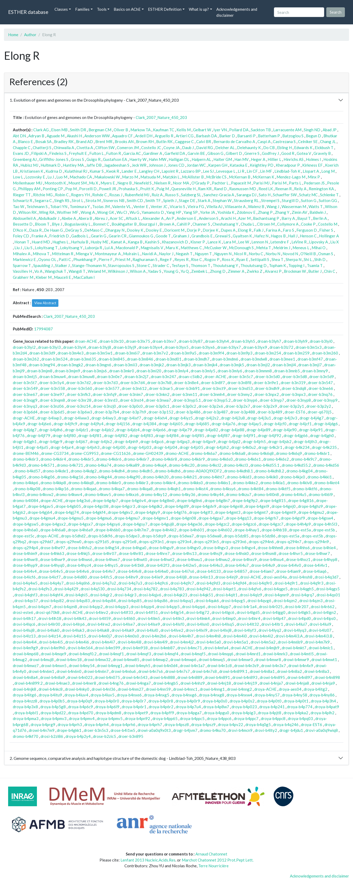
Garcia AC (132, 153)
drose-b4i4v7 (103, 571)
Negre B (124, 183)
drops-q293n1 (151, 541)
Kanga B (135, 241)
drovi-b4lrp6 (74, 624)
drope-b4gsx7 (80, 524)
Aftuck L (133, 218)
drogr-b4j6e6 (39, 423)
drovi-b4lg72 (197, 612)
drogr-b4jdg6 (326, 423)
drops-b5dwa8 (209, 535)
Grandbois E (202, 235)
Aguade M (55, 135)
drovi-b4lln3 (173, 618)
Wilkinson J (118, 271)
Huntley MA (73, 165)
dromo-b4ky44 (211, 494)
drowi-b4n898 (327, 677)
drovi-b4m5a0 (208, 642)
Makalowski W (107, 177)
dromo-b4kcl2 (209, 465)
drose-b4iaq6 (315, 571)
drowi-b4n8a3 (316, 671)
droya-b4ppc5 (192, 718)
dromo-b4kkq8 (81, 482)
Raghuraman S (145, 259)
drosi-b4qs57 (26, 600)
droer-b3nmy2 (239, 394)
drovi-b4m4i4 (25, 642)
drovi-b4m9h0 (52, 647)
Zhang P (265, 212)
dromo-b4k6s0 (220, 459)
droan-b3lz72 (281, 347)
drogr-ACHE (24, 418)
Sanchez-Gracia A (218, 194)
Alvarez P (273, 271)
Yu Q (185, 271)
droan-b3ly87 (191, 341)
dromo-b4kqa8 (140, 488)
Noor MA (181, 183)
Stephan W (222, 200)
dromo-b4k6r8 (164, 459)
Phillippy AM (29, 188)
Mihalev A (21, 253)
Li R (241, 171)
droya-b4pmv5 (110, 718)
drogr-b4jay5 (249, 423)
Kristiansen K (31, 171)
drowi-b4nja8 (297, 683)
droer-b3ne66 (320, 388)
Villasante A (235, 206)
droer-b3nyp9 (325, 400)
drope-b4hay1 (246, 529)
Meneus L (301, 247)
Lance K (214, 241)
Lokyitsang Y (71, 247)
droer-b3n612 (134, 388)
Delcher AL (225, 147)
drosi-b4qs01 (328, 594)
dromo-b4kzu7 (238, 494)
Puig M (162, 188)
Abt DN (19, 135)
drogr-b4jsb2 (279, 441)
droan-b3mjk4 (205, 364)
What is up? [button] (199, 9)
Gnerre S (252, 153)
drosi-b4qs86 (156, 600)
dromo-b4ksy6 (223, 488)
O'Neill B (308, 253)
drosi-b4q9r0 (260, 583)
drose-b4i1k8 (132, 565)
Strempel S (270, 200)
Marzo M (130, 177)
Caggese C (184, 141)
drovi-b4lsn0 (198, 624)
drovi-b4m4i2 (261, 636)
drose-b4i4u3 (211, 565)
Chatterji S (42, 147)
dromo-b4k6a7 (204, 453)
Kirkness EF (312, 165)
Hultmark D (50, 165)
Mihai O (319, 247)
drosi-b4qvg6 (259, 600)
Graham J (181, 235)
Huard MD (41, 241)
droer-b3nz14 (78, 406)
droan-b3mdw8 (254, 359)
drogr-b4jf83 (141, 435)
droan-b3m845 (111, 359)
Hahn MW (157, 159)
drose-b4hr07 (104, 553)
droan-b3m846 (140, 359)
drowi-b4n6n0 (69, 671)
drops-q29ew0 (68, 541)
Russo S (172, 194)
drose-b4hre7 (158, 553)
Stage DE (187, 200)
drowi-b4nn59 (158, 689)
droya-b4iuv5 (102, 695)
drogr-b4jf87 (218, 435)
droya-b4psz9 (203, 724)
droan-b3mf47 (310, 359)
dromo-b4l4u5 (293, 494)
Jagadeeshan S (116, 165)
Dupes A (228, 230)
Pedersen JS (314, 183)
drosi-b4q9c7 (182, 583)
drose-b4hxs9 (244, 559)
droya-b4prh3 (70, 724)
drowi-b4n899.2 (28, 683)
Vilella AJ (214, 206)
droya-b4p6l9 (107, 706)
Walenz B (256, 206)
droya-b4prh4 (96, 724)
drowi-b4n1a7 (192, 665)
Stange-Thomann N (89, 265)
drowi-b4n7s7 (177, 671)
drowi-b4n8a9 (52, 677)
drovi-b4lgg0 (273, 612)
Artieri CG (185, 135)
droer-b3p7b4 (107, 412)
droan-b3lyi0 (321, 341)
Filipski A (39, 153)
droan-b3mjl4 (284, 364)
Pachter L (220, 183)
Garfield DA (174, 153)
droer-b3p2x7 (237, 406)
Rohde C (99, 194)
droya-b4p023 (244, 706)
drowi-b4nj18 (219, 683)
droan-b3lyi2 (24, 347)
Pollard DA (239, 129)
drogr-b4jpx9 (204, 441)
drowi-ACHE (242, 647)
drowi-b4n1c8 (219, 665)
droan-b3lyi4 (74, 347)
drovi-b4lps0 (324, 618)
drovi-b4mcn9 (240, 730)
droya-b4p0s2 (242, 701)
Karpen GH (217, 165)
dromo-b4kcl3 (236, 465)
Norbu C (256, 253)
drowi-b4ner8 (84, 683)
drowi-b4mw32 (97, 659)
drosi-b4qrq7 (302, 594)
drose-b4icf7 (49, 577)
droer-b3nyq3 (25, 406)
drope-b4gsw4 (320, 518)
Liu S (28, 247)
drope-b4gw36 (189, 524)
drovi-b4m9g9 (25, 647)
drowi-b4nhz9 (192, 683)
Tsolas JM (101, 206)
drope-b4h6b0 (107, 529)
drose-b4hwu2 (217, 559)
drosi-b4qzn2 (285, 600)
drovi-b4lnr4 (249, 618)
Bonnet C (101, 224)
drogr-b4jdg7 (25, 429)
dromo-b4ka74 (98, 465)
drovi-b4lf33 (122, 612)
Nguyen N (222, 253)
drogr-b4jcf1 (300, 423)
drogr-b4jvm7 (185, 730)
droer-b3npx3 (293, 394)
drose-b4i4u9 (263, 565)
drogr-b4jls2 (101, 441)
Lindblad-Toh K (287, 171)
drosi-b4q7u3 (130, 583)
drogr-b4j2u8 (233, 418)
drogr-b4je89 (259, 429)
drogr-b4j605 (171, 423)
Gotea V (304, 153)
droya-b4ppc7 (246, 718)
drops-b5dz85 (236, 535)
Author (30, 34)
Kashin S (152, 241)
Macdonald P (126, 247)
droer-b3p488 (242, 412)
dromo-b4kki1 (319, 477)
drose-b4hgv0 (188, 547)
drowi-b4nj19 (245, 683)
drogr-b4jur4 (62, 447)
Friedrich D (59, 235)
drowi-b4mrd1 (248, 653)
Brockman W (295, 271)
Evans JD (21, 153)
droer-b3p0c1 (157, 406)
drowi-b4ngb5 (165, 683)
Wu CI (122, 212)
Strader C (161, 265)
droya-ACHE (265, 689)
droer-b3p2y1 (291, 406)
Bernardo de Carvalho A (234, 141)
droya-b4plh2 (322, 712)
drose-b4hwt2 (162, 559)
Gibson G (215, 153)
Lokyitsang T (46, 247)
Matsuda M (150, 177)
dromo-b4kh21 (184, 477)
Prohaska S (128, 188)
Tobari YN (58, 206)
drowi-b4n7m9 (41, 730)
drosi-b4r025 (271, 606)
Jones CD (176, 165)
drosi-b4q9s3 (40, 588)
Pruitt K (147, 188)
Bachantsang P (266, 218)
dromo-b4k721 (70, 465)
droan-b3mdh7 (196, 359)
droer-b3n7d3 (105, 382)
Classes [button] (61, 9)
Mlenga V (84, 253)
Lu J (50, 177)
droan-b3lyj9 (124, 347)
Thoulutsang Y (225, 265)
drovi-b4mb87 (162, 647)
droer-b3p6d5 (52, 412)
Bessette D (22, 224)
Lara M (229, 241)
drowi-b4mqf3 (138, 653)
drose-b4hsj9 (210, 553)
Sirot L (77, 200)
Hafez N (261, 235)
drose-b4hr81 (131, 553)
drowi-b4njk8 (24, 689)
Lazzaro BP (191, 171)
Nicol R (240, 253)
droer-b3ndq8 (294, 388)
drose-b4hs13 (184, 553)
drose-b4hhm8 (270, 547)
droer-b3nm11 (184, 394)
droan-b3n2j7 (136, 376)
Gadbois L (80, 235)
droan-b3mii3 (125, 364)
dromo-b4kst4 (195, 488)
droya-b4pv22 (230, 724)
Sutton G (308, 200)
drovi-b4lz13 (24, 636)
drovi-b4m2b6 (153, 636)
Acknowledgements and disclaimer (236, 12)
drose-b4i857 (235, 571)
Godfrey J (270, 153)
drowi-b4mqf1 (111, 653)
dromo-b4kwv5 (98, 494)
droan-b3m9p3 (239, 353)
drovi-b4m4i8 (129, 642)
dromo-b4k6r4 (53, 459)
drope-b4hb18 (274, 529)
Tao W (18, 206)
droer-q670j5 (320, 412)
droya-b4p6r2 (161, 706)
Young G (171, 271)
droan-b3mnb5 (287, 370)
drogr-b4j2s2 (207, 418)
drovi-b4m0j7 (100, 636)
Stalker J (62, 265)
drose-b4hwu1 (189, 559)
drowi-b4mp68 (25, 653)
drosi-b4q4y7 (52, 583)
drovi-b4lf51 (146, 612)
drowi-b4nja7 (271, 683)
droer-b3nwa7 (158, 400)
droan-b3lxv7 (164, 341)
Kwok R (112, 171)
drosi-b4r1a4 (245, 606)
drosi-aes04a (275, 577)
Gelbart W (202, 129)
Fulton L (96, 153)
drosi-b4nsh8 (300, 577)
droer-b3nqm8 (52, 400)
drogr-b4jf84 (167, 435)
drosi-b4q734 (119, 588)
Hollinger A (329, 235)
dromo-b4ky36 (182, 494)
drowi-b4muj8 (41, 659)
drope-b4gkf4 (93, 512)
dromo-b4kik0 (266, 477)
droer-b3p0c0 (130, 406)
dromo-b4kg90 (127, 477)
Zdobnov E (246, 212)
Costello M (327, 224)
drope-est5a (300, 529)
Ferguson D (306, 230)
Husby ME (99, 241)
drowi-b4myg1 (110, 665)
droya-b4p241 (272, 706)
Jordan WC (196, 165)
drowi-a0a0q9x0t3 (154, 730)
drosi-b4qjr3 (125, 594)
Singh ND (312, 129)
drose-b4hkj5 (78, 553)
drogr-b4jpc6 (152, 441)
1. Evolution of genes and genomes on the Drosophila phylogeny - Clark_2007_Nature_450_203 (94, 99)
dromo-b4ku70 (213, 730)
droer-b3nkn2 (157, 394)
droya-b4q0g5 (258, 724)
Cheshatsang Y (225, 224)
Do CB (269, 147)
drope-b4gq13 (238, 518)
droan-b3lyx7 (229, 347)
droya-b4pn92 (137, 718)
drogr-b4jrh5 (254, 441)
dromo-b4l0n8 (266, 494)
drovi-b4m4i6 (77, 642)
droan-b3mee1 (282, 359)
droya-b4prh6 (123, 724)
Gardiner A (152, 153)
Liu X (334, 241)
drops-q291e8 (123, 541)
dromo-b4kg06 (42, 477)
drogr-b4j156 (118, 423)
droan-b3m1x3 (309, 347)
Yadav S (154, 271)
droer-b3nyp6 (245, 400)
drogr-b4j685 (197, 423)
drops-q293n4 (178, 541)
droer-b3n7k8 (159, 382)
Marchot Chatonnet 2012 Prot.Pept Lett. (217, 860)
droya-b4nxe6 (129, 695)
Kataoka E (238, 165)
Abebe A (69, 218)
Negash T (184, 253)
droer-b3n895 (130, 736)
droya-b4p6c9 (80, 706)
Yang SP (191, 212)
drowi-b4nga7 (138, 683)
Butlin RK (164, 141)
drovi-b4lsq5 (223, 624)
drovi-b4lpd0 (299, 618)
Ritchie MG (43, 194)
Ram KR (205, 188)
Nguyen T (203, 253)
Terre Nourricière (213, 865)
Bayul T (304, 218)
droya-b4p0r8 (160, 701)
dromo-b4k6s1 (248, 459)
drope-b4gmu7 (127, 518)
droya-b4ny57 (267, 695)
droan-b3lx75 (138, 341)
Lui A (108, 247)
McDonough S (241, 247)
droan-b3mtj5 (25, 376)
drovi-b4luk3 (73, 630)
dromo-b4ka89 (127, 465)
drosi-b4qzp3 (116, 606)
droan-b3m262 (26, 359)
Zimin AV (299, 212)
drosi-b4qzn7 (39, 606)
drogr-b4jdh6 (51, 429)
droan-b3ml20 (148, 370)
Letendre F (279, 241)
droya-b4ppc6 (219, 718)
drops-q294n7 (288, 541)
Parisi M (279, 183)
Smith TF (153, 200)
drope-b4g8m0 (161, 500)
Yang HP (173, 212)
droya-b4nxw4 (239, 695)
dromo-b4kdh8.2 (269, 470)
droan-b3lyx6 (203, 347)
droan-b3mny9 (315, 370)
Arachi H (228, 218)
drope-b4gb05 (68, 506)
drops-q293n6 (233, 541)
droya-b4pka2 (296, 712)
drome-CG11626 (116, 453)
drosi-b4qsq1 (181, 600)
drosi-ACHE (250, 577)
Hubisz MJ (29, 165)
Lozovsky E (35, 177)
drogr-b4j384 (144, 423)
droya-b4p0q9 (79, 701)
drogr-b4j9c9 (65, 423)
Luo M (61, 177)
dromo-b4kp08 (27, 488)
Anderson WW (97, 135)
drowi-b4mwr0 (240, 659)
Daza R (35, 230)
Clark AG (41, 129)
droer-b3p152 (160, 412)
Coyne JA (171, 147)
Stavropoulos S (121, 265)
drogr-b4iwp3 (49, 418)
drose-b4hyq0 (52, 565)
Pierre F (105, 259)
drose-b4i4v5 (51, 571)
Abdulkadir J (48, 218)
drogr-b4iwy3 (103, 418)
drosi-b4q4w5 (25, 583)
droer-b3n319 (293, 382)
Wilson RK (27, 212)
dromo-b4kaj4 (154, 465)
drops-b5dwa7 (181, 535)
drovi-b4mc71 (189, 647)
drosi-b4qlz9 (251, 594)
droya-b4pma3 (25, 718)
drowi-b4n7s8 (204, 671)
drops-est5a (288, 535)
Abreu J (101, 218)
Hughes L (60, 241)
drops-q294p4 (25, 547)
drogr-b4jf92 (269, 435)
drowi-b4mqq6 (220, 653)
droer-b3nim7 (131, 394)
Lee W (243, 241)
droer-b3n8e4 (186, 382)
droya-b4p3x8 (25, 706)
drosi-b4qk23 (175, 594)
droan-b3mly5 (203, 370)
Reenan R (283, 188)
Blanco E (25, 141)
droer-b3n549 (25, 388)
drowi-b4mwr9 (296, 659)
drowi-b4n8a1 (262, 671)
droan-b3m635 (83, 359)
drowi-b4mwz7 (26, 665)
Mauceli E (62, 277)
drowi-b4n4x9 (300, 665)
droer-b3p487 (215, 412)
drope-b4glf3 (201, 512)
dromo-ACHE (177, 453)
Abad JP (330, 129)
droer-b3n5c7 (241, 376)
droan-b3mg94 (42, 364)
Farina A (273, 230)
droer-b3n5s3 (96, 730)
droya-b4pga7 (189, 712)
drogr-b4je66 (154, 429)
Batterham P (269, 135)
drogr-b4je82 (206, 429)
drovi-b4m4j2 (182, 642)
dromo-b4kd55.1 (264, 465)
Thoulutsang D (253, 265)
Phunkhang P (84, 259)
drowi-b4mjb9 (267, 647)
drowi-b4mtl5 (302, 653)
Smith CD (135, 200)
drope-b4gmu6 (99, 518)
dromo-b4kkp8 (53, 482)
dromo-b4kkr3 (135, 482)
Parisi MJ (261, 183)
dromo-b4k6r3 (25, 459)
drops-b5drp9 (154, 535)
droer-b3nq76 (320, 394)
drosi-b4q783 (172, 588)
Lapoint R (170, 171)
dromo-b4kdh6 (168, 470)
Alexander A (153, 218)
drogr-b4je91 (311, 429)
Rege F (166, 259)
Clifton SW (104, 147)
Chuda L (248, 224)
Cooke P (308, 224)
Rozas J (115, 194)
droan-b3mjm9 (67, 370)
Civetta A (84, 147)
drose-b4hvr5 (291, 553)
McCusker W (215, 247)
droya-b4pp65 (165, 718)
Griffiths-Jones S (53, 159)
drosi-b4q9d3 (208, 583)
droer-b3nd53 (240, 388)
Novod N (290, 253)
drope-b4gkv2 (120, 512)
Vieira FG (195, 206)
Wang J (273, 206)
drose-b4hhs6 (297, 547)
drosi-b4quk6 (207, 600)
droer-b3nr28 (79, 400)
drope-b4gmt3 (227, 512)
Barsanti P (246, 135)
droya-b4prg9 (43, 724)
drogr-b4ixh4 (155, 418)
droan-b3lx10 (112, 341)
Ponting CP (53, 188)
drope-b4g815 (273, 500)
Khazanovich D (175, 241)
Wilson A (138, 271)
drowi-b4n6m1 (41, 671)
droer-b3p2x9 (264, 406)
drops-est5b (312, 535)
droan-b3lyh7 (269, 341)
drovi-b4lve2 (172, 630)
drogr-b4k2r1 (270, 447)
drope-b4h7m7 (136, 529)
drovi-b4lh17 (24, 618)
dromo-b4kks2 (245, 482)
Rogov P (211, 259)
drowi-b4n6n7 (96, 671)
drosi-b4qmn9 (276, 594)
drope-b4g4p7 (105, 500)
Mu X (93, 183)
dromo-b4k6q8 (261, 453)
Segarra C (43, 200)
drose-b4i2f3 (157, 565)
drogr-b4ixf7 (129, 418)
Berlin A (320, 218)
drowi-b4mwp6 (183, 659)
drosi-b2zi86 (52, 736)
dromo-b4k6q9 (289, 453)
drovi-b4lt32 (247, 624)
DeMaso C (93, 230)
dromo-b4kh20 (156, 477)
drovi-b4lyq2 (269, 630)
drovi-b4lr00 (49, 624)
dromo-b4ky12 (154, 494)
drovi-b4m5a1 (235, 642)
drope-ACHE (52, 500)
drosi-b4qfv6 (249, 588)
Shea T (277, 259)
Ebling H (284, 147)
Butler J (315, 271)
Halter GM (222, 159)
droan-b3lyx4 (150, 347)
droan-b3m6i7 (127, 353)
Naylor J (166, 253)
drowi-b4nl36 (103, 689)
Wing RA (46, 212)
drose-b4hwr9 (52, 559)
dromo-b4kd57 (27, 470)
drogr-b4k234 (297, 447)
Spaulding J (43, 265)
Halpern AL (201, 159)
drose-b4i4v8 (129, 571)
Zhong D (217, 271)
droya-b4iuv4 (76, 695)
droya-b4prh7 (150, 724)
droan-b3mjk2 (152, 364)
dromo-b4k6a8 (232, 453)
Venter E (140, 206)
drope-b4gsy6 (107, 524)
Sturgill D (290, 200)
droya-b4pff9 (162, 712)
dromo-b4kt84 (250, 488)
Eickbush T (324, 147)
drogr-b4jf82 (115, 435)
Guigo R (93, 159)
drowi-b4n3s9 (246, 665)
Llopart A (311, 171)
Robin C (62, 194)
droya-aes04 (290, 689)
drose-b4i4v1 (315, 565)
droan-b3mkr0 (121, 370)
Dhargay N (114, 230)
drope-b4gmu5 (71, 518)
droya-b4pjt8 (269, 712)
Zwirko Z (254, 271)
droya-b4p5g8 (53, 706)
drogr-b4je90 (285, 429)
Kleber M (44, 277)
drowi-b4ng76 (111, 683)
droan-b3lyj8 (99, 347)
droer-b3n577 (107, 388)
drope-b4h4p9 (298, 524)
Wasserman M (294, 206)
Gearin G (98, 235)
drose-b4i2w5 (184, 565)
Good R (287, 153)
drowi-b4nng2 (239, 689)
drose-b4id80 (75, 577)
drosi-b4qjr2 (101, 594)
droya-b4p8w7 (216, 706)
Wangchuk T (55, 271)
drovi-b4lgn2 (324, 612)
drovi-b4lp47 (274, 618)
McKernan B (239, 177)
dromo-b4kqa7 (112, 488)
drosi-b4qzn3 (311, 600)
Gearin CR (117, 235)
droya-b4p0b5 (52, 701)
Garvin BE (196, 153)
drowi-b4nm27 (131, 689)
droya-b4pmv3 (54, 718)
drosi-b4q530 (93, 588)
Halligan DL (179, 159)
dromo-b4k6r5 (81, 459)
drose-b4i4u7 (237, 565)
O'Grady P (200, 183)
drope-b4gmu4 (42, 518)
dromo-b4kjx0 (292, 477)
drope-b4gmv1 (155, 518)
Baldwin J (318, 212)
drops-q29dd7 (41, 541)
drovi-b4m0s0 (126, 636)
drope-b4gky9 (147, 512)
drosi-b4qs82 (52, 600)
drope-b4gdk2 (149, 506)
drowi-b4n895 (272, 677)
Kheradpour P (288, 165)
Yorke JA (207, 212)
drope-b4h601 (191, 529)
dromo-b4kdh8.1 (238, 470)
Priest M (122, 259)
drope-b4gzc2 (217, 524)
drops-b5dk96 (100, 535)
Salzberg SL (191, 194)
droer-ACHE (215, 376)
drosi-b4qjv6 (150, 594)
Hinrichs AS (294, 159)
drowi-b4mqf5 (193, 653)
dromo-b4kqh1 (168, 488)
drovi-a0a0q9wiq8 (321, 730)
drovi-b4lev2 (96, 612)
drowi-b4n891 (217, 677)
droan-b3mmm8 (258, 370)
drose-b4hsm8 (263, 553)
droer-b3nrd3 (106, 400)
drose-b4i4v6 (77, 571)
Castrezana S (284, 141)
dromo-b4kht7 (211, 477)
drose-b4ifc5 (100, 577)
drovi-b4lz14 (49, 636)
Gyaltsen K (242, 235)
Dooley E (154, 230)
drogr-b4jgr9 (50, 441)
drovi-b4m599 (107, 647)
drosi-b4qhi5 (76, 594)
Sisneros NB (113, 200)
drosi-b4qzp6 (193, 606)
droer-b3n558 (52, 388)
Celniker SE (308, 141)
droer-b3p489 (269, 412)
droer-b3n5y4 (51, 382)
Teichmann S (37, 206)
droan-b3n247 (163, 376)
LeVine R (299, 241)
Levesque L (225, 171)
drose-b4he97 (52, 547)
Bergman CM (100, 129)
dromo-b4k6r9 (192, 459)
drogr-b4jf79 (38, 435)
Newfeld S (143, 183)
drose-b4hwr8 (25, 559)
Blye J (57, 224)
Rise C (196, 259)
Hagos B (278, 235)
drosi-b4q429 (66, 588)
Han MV (241, 159)
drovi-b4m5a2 (263, 642)
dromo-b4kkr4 (163, 482)
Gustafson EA (115, 159)
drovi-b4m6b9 (290, 642)
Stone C (143, 265)
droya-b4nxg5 (156, 695)
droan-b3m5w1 (99, 353)
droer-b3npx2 (267, 394)
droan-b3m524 (54, 359)
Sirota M (93, 200)
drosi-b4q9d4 (234, 583)
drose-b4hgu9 (161, 547)
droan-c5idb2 (190, 376)
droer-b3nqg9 (25, 400)
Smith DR (78, 129)
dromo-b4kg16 (70, 477)
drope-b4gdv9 (203, 506)
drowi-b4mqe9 (53, 653)
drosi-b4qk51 (201, 594)
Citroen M (266, 224)
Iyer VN (220, 129)
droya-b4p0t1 (296, 701)
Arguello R (164, 135)
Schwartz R (22, 200)
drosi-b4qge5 (276, 588)
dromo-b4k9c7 (304, 459)
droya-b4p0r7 (134, 701)
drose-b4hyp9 (25, 565)
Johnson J (157, 165)
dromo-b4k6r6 (109, 459)
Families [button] (82, 9)
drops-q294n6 (261, 541)
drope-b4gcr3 (123, 506)
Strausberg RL (246, 200)
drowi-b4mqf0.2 (83, 653)
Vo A (38, 271)
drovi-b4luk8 (98, 630)
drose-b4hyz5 (105, 565)
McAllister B (193, 177)
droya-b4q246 (286, 724)
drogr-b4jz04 (165, 447)
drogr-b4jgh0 (322, 435)
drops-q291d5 (96, 541)
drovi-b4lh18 (49, 618)
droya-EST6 (311, 724)
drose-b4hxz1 (298, 559)
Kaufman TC (163, 129)
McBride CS (216, 177)
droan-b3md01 (168, 359)
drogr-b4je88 (232, 429)
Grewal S (222, 235)
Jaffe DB (94, 165)
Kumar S (97, 171)
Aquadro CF (122, 135)
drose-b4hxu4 (271, 559)
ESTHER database (28, 12)
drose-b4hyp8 (325, 559)
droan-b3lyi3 (49, 347)
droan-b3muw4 (52, 376)
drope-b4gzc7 (271, 524)
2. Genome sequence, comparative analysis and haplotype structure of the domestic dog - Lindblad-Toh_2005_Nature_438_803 (122, 758)
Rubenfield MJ (137, 194)
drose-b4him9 (25, 553)
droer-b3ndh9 (267, 388)
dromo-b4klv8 (299, 482)
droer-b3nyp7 (272, 400)
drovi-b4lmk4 (198, 618)
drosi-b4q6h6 (78, 583)
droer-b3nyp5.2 (217, 400)
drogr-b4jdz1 (76, 429)
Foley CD (21, 235)
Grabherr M (23, 277)
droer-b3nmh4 (212, 394)
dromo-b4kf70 (25, 736)
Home (13, 34)
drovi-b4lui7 (296, 624)
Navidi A (149, 253)
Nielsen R (162, 183)
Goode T (163, 235)
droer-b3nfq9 (105, 394)
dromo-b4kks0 (190, 482)
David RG (204, 147)
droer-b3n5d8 (294, 376)
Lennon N (259, 241)
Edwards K (303, 147)
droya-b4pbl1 (26, 712)
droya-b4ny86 (322, 695)
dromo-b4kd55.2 (296, 465)
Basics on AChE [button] (127, 9)
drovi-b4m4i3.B (318, 636)
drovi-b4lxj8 (220, 630)
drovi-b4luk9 (123, 630)
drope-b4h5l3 (325, 524)
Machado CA (81, 177)
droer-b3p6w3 (79, 412)
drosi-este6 (23, 612)
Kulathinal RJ (75, 171)
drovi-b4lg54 (172, 612)
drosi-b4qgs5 (328, 588)
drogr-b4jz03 (139, 447)
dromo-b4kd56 (326, 465)
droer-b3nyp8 (298, 400)
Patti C (65, 259)
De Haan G (53, 230)
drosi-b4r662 (322, 606)
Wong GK (105, 212)
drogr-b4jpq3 (178, 441)
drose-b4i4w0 (156, 571)
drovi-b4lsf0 (173, 624)
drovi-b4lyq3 (295, 630)
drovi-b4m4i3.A (289, 636)
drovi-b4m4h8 (208, 636)
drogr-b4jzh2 (217, 447)
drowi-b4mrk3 (275, 653)
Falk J (258, 230)
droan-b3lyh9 (295, 341)
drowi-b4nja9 (323, 683)
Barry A (288, 218)
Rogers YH (80, 194)
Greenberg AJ (25, 159)
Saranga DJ (246, 194)
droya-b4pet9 (136, 712)
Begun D (313, 135)
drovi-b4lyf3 (245, 630)
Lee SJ (208, 171)
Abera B (85, 218)
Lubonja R (93, 247)
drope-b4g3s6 (77, 500)
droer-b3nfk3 (78, 394)
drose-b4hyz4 (79, 565)
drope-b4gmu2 (311, 512)
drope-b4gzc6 (244, 524)
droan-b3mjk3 (178, 364)
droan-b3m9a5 (183, 353)
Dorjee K (210, 230)
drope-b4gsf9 (293, 518)
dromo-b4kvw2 (40, 494)
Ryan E (242, 259)
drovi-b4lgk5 (299, 612)
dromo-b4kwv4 (69, 494)
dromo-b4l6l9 (321, 494)
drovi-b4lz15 (74, 636)
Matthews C (191, 247)
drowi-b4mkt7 (294, 647)
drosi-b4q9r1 (286, 583)
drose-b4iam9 (288, 571)
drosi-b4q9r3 (311, 583)
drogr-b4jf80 (64, 435)
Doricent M (174, 230)
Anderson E (186, 218)
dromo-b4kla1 (272, 482)
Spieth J (170, 200)
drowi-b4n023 (79, 677)
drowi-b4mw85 (126, 659)
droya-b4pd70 (80, 712)
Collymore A (288, 224)
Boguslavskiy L (77, 224)
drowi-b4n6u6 (123, 671)
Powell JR (107, 188)
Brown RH (145, 141)
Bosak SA (43, 141)
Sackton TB (261, 129)
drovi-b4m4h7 (181, 636)
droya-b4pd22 (53, 712)
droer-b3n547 (320, 382)
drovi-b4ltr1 (272, 624)
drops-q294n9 (316, 541)
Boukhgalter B (124, 224)
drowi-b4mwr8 (268, 659)
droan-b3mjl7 (310, 364)
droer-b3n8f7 (213, 382)
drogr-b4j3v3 (285, 418)
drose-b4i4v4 (25, 571)
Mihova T (41, 253)
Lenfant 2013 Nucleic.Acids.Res (147, 860)
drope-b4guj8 (162, 524)
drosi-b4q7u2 (104, 583)
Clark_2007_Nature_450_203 (161, 117)
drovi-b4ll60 (124, 618)
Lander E (129, 171)
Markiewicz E (24, 259)
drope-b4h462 (164, 529)
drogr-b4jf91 (244, 435)
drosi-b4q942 (198, 588)
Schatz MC (308, 194)
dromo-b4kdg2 (84, 470)
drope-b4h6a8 (52, 529)
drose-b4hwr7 (317, 553)
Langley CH (149, 171)
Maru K (172, 247)
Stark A (204, 200)
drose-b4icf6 (24, 577)
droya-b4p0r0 (107, 701)
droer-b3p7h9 (134, 412)
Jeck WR (139, 165)
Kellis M (184, 129)
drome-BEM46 (26, 453)
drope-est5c (23, 535)
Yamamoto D (153, 212)
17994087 (43, 328)
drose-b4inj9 (226, 577)
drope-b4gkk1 (69, 730)
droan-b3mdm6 (225, 359)
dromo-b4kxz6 (126, 494)
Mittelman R (62, 253)
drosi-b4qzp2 (91, 606)
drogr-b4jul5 (37, 447)
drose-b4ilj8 (176, 577)
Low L (18, 177)
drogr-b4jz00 (113, 447)
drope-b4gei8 (231, 506)
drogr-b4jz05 (191, 447)
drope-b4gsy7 (135, 524)
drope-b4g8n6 (189, 500)
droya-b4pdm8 (108, 712)
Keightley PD (261, 165)
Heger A (258, 159)
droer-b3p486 (188, 412)
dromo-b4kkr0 (108, 482)
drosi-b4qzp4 (142, 606)
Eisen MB (59, 129)
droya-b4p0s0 (214, 701)
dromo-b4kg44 (99, 477)
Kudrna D (54, 171)
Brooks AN (124, 141)
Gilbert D (234, 153)
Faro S (288, 230)
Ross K (228, 259)
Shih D (320, 259)
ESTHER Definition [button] (164, 9)
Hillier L (274, 159)
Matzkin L (171, 177)
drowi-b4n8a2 (289, 671)
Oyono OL (47, 259)
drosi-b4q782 (146, 588)
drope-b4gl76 (174, 512)
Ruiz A (157, 194)
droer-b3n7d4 (132, 382)
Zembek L (199, 271)
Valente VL (121, 206)
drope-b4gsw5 (25, 524)
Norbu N (273, 253)
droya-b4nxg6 (184, 695)
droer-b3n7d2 (78, 382)
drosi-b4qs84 (104, 600)
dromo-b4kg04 (299, 470)
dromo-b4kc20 (182, 465)
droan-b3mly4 (176, 370)
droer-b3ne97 (52, 394)
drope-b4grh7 (266, 518)
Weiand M (97, 271)
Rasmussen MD (242, 188)
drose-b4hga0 (134, 547)
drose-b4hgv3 (215, 547)
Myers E (108, 183)
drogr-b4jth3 (305, 441)
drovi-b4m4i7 (103, 642)
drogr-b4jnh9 (126, 441)
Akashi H (74, 135)
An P (170, 218)
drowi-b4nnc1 (185, 689)
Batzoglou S (293, 135)
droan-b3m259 (296, 353)
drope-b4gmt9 (283, 512)
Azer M (244, 218)
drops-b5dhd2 (73, 535)
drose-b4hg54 (106, 547)
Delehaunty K (249, 147)
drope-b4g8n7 (217, 500)
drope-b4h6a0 (25, 529)
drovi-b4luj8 (24, 630)
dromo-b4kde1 (55, 470)
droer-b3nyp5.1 (187, 400)
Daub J (188, 147)
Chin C (329, 271)
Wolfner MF (67, 212)
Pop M (71, 188)
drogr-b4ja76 (223, 423)
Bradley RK (64, 141)
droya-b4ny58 (294, 695)
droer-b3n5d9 (321, 376)
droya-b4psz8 (176, 724)
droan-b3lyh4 (217, 341)
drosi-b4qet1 (224, 588)
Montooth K (55, 183)
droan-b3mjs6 (94, 370)
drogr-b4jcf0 (275, 423)
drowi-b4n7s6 (150, 671)
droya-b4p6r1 (134, 706)
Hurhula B (79, 241)
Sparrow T (22, 265)
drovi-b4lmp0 (224, 618)
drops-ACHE (48, 535)
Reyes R (181, 259)
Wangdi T (77, 271)
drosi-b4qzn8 (65, 606)
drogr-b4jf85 (192, 435)
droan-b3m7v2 (155, 353)
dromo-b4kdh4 (112, 470)
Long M (328, 171)
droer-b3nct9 (214, 388)
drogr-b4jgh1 (25, 441)
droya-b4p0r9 (187, 701)
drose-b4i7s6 (182, 571)
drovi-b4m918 (135, 647)
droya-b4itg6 (24, 695)
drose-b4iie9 (151, 577)
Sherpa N (293, 259)
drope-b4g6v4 (133, 500)
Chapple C (21, 147)
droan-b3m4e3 (71, 353)
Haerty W (137, 159)
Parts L (295, 183)
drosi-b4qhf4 (51, 594)
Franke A (39, 235)
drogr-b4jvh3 (88, 447)
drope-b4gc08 (95, 506)
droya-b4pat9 (327, 706)
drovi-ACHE (72, 612)
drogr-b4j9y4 (91, 423)
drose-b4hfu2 (80, 547)
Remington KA (321, 188)
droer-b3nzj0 (104, 406)
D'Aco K (20, 230)
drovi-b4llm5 (148, 618)
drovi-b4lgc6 (223, 612)
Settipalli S (260, 259)
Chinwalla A (64, 147)
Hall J (292, 235)
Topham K (277, 265)
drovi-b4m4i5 (51, 642)
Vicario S (177, 206)
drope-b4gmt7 (255, 512)
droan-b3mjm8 (39, 370)
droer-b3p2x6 (210, 406)
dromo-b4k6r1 (317, 453)
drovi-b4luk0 (48, 630)
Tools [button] (102, 9)
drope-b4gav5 (40, 506)
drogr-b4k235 (324, 447)
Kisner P (197, 241)
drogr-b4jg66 (296, 435)
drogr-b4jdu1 (291, 730)
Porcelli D (88, 188)
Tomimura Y (80, 206)
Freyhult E (78, 153)
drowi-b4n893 (244, 677)
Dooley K (135, 230)
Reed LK (265, 188)
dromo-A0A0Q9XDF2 (202, 470)
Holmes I (313, 159)
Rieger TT (22, 194)
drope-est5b (324, 529)
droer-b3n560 (79, 388)
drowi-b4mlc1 (321, 647)
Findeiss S (58, 153)
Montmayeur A (108, 253)
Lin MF (266, 171)
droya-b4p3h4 (323, 701)
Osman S (325, 253)
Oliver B (121, 129)
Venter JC (159, 206)
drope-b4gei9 (257, 506)
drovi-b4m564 (80, 647)
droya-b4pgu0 (216, 712)
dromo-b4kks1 (217, 482)
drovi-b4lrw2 (98, 624)
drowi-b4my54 (82, 665)
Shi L (308, 259)
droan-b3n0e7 (109, 376)
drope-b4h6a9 (80, 529)
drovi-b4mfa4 (216, 647)
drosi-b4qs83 (78, 600)
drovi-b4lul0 (147, 630)
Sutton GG (328, 200)
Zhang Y (282, 212)
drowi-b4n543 (134, 677)
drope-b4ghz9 (310, 506)
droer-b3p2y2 (318, 406)
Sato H (265, 194)
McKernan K (263, 177)
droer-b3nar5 (161, 388)
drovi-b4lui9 (320, 624)
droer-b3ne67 (25, 394)
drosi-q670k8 (47, 612)
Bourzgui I (148, 224)
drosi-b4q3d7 (327, 577)
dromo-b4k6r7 (136, 459)
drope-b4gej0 (284, 506)
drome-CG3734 (55, 453)
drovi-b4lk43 (75, 618)
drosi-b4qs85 (130, 600)
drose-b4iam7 (262, 571)
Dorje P (193, 230)
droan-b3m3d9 (42, 353)
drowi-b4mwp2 (155, 659)
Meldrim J (281, 247)
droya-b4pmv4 (82, 718)
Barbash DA (206, 135)
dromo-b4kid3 (239, 477)
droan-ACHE (86, 341)
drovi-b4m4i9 (156, 642)
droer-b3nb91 (187, 388)
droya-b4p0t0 (269, 701)
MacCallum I (84, 277)
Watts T (315, 206)
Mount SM (77, 183)
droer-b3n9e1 (266, 382)
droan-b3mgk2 (70, 364)
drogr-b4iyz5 (181, 418)
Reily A (300, 188)
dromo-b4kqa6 (84, 488)
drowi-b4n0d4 (165, 665)
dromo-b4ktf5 (278, 488)
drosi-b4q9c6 (156, 583)
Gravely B (322, 153)
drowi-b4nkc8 (50, 689)
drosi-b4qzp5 (168, 606)
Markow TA (140, 129)
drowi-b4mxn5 (54, 665)
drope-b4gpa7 (211, 518)
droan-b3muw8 (81, 376)
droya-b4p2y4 (78, 736)
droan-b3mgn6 (98, 364)
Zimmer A (236, 271)
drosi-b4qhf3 (25, 594)
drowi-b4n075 (107, 677)
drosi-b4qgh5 (302, 588)
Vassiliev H (22, 271)
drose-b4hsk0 (237, 553)
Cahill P (183, 224)
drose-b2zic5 (104, 736)
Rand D (220, 188)
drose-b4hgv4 (242, 547)
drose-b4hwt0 (134, 559)
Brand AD (84, 141)
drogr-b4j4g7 (312, 418)
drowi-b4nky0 (77, 689)
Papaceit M (241, 183)
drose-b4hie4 (324, 547)
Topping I (296, 265)
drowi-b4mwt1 (324, 659)
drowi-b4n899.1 (233, 671)
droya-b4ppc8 (273, 718)
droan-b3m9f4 (211, 353)
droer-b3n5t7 (25, 382)
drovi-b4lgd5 (248, 612)
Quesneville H (183, 188)
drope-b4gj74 (66, 512)
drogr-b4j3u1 (259, 418)
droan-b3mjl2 (258, 364)
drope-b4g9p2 (245, 500)
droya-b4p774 (299, 706)
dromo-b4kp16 (56, 488)
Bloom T (42, 224)
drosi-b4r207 (296, 606)
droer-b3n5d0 (267, 376)
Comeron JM (128, 147)
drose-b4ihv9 (126, 577)
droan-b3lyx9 (255, 347)
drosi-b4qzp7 (219, 606)
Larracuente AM (287, 129)
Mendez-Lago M (291, 177)
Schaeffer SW (285, 194)
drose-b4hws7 (107, 559)
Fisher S (326, 230)
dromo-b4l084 (25, 500)
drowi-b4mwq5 (212, 659)
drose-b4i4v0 (289, 565)
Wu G (134, 212)
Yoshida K (225, 212)
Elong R (244, 230)
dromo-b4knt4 (326, 482)
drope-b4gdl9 (177, 506)
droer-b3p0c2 (184, 406)
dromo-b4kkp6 (25, 482)
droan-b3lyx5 (177, 347)
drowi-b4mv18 (69, 659)
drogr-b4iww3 (76, 418)
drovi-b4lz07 (320, 630)
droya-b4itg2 (315, 689)
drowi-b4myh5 (137, 665)
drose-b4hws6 (79, 559)
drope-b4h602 (219, 529)
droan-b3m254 (268, 353)
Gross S (77, 159)
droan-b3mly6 (230, 370)
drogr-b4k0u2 (243, 447)
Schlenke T (329, 194)
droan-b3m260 (325, 353)
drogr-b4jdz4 (128, 429)
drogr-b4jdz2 (102, 429)
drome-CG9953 (84, 453)
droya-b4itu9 (50, 695)
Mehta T (263, 247)
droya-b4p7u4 (188, 706)
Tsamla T (315, 265)
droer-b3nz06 (52, 406)
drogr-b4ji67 (76, 441)
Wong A (88, 212)
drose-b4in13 (201, 577)
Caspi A (264, 141)
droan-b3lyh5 (243, 341)
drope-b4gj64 (40, 512)
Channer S (201, 224)
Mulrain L (131, 253)
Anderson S (208, 218)
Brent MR (103, 141)
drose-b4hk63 (52, 553)
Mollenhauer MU (27, 183)
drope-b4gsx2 (53, 524)
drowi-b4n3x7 (273, 665)
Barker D (227, 135)
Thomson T (200, 265)
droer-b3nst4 (132, 400)
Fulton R (113, 153)
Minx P (314, 177)
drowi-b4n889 (189, 677)
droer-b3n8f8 (239, 382)
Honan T (21, 241)
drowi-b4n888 (162, 677)
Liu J (18, 247)
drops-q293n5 (206, 541)
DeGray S (73, 230)
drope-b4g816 (301, 500)
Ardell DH (143, 135)
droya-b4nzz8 (25, 701)
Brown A (166, 224)
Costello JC (151, 147)
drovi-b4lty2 (266, 730)
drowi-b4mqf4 (165, 653)
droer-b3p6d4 (25, 412)
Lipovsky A (318, 241)
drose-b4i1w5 (123, 730)
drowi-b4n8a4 (25, 677)
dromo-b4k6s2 (276, 459)
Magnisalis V (152, 247)
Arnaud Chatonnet (211, 854)
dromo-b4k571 (41, 465)
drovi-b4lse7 (124, 624)
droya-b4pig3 (243, 712)
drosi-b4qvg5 (233, 600)
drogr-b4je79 (180, 429)
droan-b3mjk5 (232, 364)
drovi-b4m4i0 (235, 636)
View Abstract (45, 303)
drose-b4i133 (209, 571)
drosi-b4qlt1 (227, 594)
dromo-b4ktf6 (305, 488)
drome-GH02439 (148, 453)
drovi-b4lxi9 (196, 630)
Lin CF (252, 171)
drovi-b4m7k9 (317, 642)
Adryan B (36, 135)
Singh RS (61, 200)
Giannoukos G (141, 235)
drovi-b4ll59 (100, 618)
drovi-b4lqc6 (24, 624)
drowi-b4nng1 (212, 689)
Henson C (308, 235)
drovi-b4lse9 (148, 624)
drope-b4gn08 (183, 518)
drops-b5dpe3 (127, 535)
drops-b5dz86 (263, 535)
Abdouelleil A (24, 218)
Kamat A (118, 241)
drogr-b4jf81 (90, 435)
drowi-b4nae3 (57, 683)
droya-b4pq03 (300, 718)
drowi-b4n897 (299, 677)
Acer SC (116, 218)
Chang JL (328, 141)
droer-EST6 (295, 412)
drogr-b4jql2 (229, 441)
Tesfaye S (180, 265)
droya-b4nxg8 (211, 695)
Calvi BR (203, 141)
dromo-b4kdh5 (140, 470)
